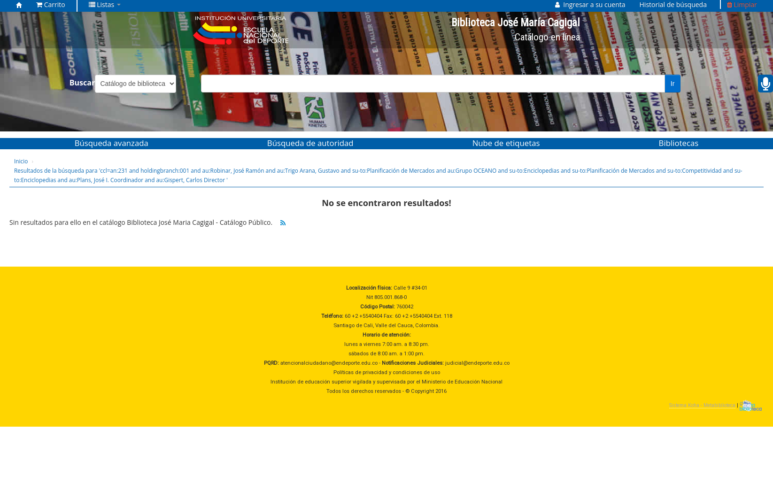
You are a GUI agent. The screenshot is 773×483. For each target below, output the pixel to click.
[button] (50, 4)
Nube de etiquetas (506, 143)
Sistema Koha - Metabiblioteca (702, 405)
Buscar (82, 82)
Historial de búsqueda (673, 4)
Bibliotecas (679, 143)
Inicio (21, 161)
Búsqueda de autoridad (310, 143)
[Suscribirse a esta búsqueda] (283, 223)
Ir (673, 83)
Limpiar (742, 4)
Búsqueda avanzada (111, 143)
